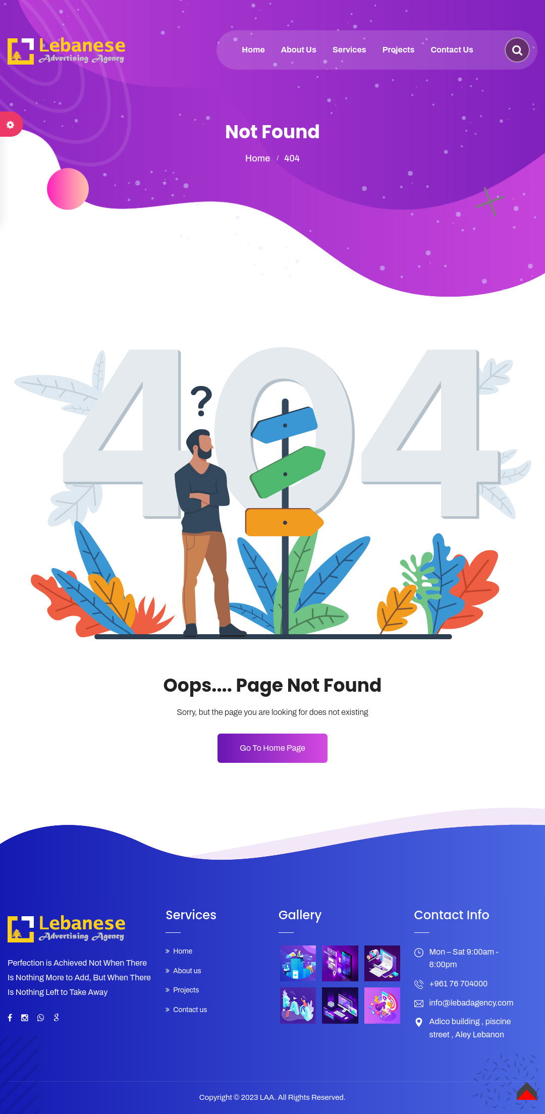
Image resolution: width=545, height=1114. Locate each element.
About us (298, 49)
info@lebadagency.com (471, 1002)
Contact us (451, 49)
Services (349, 49)
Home (253, 49)
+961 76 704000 (458, 983)
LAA (267, 1097)
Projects (399, 49)
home (257, 158)
